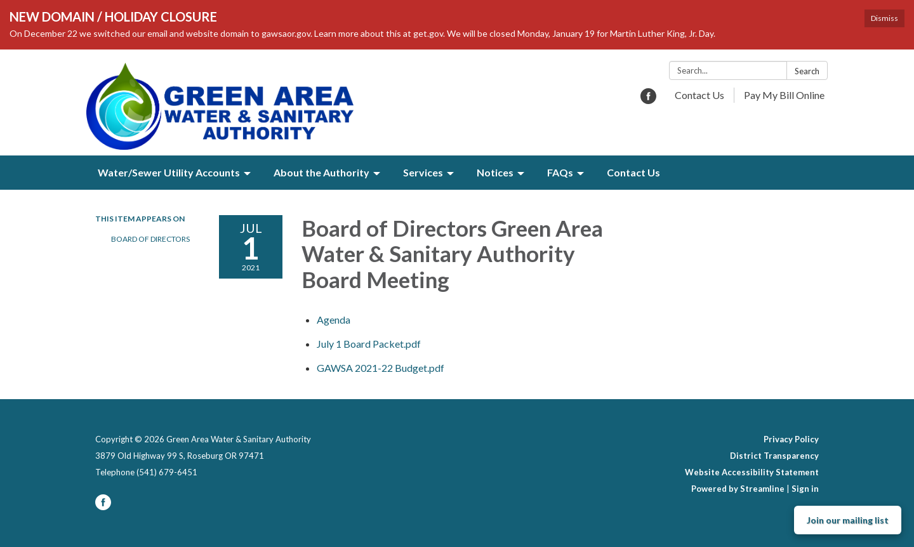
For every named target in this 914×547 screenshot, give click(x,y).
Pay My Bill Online (784, 95)
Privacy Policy (791, 439)
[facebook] (648, 100)
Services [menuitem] (423, 172)
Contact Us (699, 95)
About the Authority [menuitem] (321, 172)
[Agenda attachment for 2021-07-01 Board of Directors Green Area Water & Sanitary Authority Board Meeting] (333, 319)
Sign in (805, 489)
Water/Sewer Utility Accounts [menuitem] (169, 172)
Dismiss (884, 18)
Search (807, 71)
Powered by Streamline (738, 489)
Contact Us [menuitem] (633, 172)
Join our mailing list (848, 520)
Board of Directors (150, 239)
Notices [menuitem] (495, 172)
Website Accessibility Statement (752, 472)
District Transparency (774, 456)
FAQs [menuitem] (560, 172)
